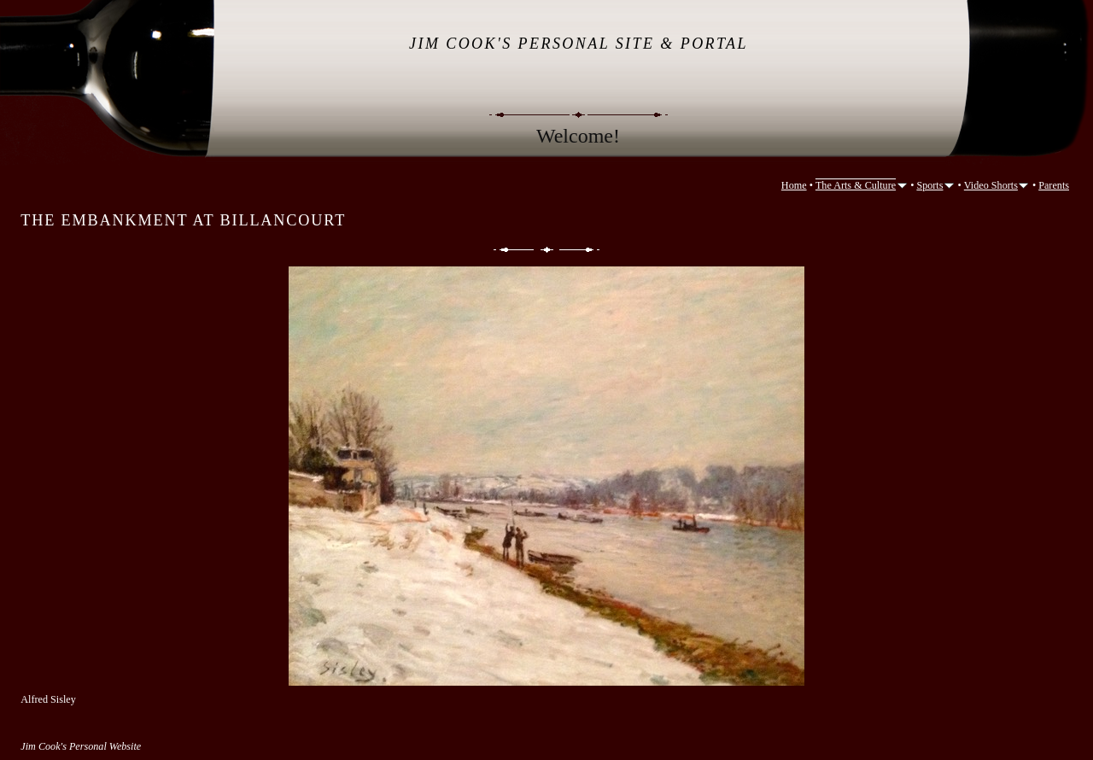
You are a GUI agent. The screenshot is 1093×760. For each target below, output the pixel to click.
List (547, 250)
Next (580, 250)
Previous (512, 250)
